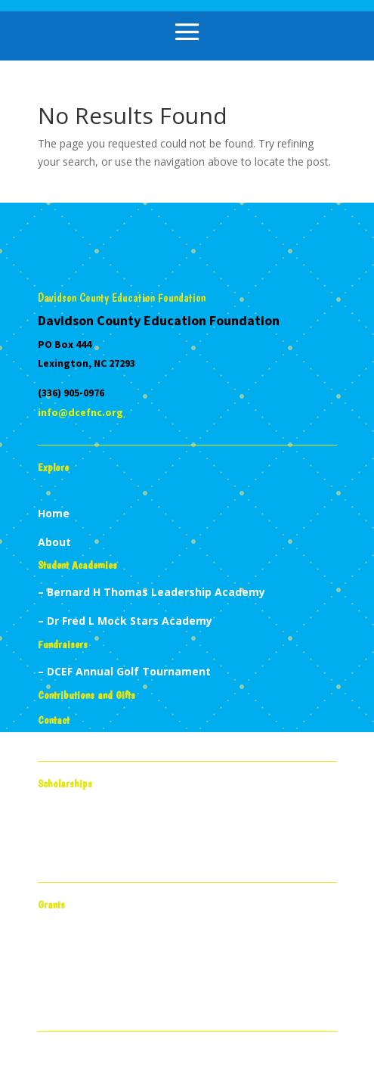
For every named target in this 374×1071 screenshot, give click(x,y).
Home (54, 513)
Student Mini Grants (92, 968)
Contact (54, 720)
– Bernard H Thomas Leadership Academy (151, 592)
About (54, 542)
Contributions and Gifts (86, 695)
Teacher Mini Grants (93, 950)
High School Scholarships (105, 847)
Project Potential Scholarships (120, 829)
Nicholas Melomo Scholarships (120, 865)
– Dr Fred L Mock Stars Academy (125, 620)
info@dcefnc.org (80, 412)
